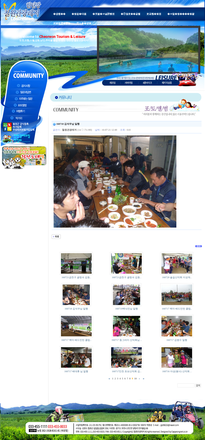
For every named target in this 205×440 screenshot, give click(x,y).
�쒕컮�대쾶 (79, 13)
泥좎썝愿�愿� (61, 23)
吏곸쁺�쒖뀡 (153, 13)
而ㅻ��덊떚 (84, 23)
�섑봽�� (59, 13)
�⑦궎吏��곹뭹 (130, 13)
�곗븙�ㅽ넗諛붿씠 (103, 13)
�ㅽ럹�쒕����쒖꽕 (180, 13)
